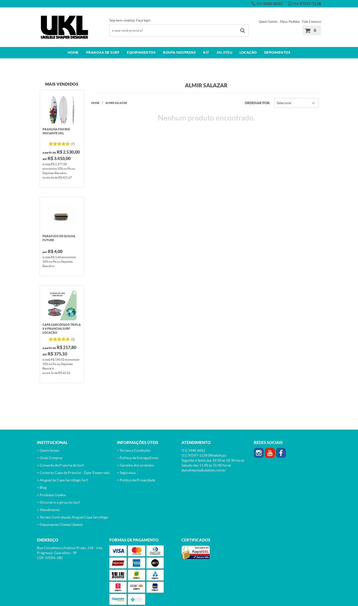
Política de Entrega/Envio (139, 458)
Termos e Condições (135, 450)
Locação (248, 52)
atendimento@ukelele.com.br (203, 470)
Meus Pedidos (290, 21)
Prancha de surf (103, 52)
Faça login (143, 20)
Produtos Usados (53, 495)
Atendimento (50, 510)
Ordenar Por (257, 103)
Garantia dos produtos (137, 465)
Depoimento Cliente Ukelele (61, 525)
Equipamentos (141, 52)
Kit (206, 52)
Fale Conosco (311, 21)
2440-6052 (269, 3)
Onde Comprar (51, 458)
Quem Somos (268, 21)
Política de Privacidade (137, 480)
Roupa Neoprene (179, 52)
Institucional (52, 442)
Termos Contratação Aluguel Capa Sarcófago (74, 517)
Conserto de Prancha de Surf (62, 465)
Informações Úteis (137, 442)
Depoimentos (277, 52)
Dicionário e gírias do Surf (60, 502)
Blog (43, 487)
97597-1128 (307, 3)
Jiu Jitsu (224, 52)
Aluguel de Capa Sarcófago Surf (64, 480)
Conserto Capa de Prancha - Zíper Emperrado (75, 473)
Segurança (128, 473)
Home (73, 52)
